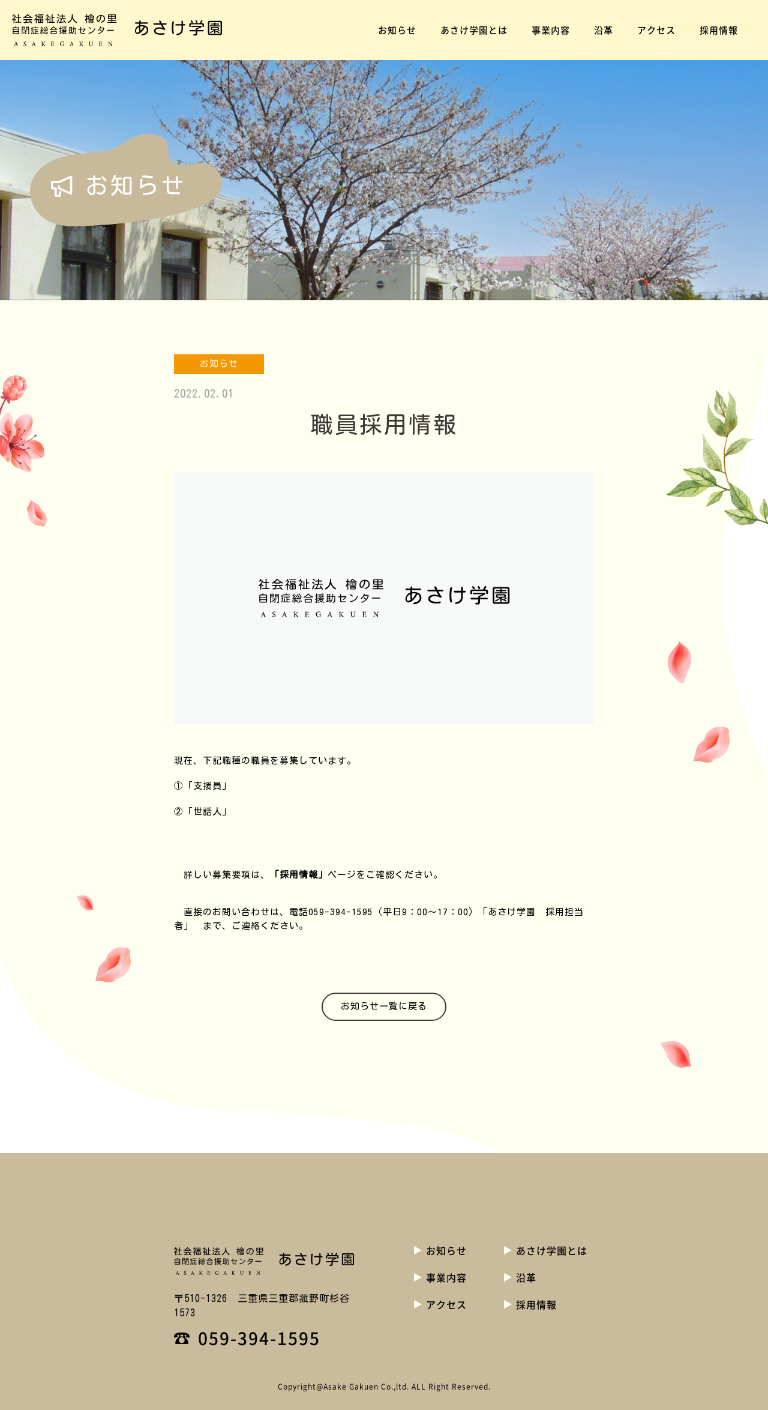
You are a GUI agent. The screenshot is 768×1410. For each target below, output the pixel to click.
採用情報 (719, 30)
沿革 (603, 30)
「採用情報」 (299, 874)
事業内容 (551, 30)
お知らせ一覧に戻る (384, 1006)
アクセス (656, 30)
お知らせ (397, 30)
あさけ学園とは (474, 30)
